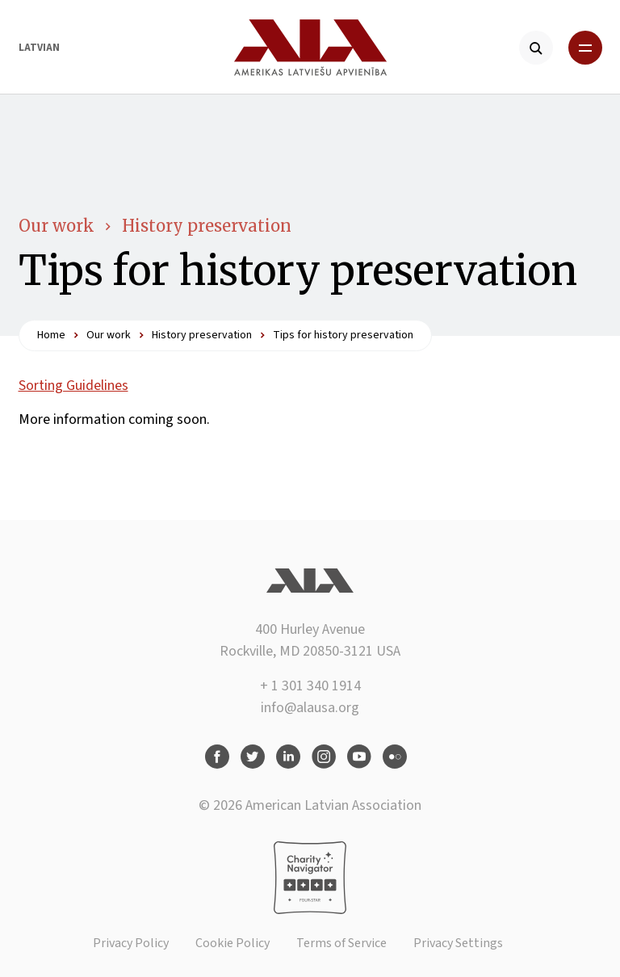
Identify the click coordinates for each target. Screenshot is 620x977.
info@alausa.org (310, 708)
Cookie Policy (232, 943)
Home (51, 335)
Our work (56, 226)
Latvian (39, 47)
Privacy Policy (131, 943)
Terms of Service (341, 943)
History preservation (206, 226)
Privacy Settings (458, 943)
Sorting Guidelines (73, 385)
